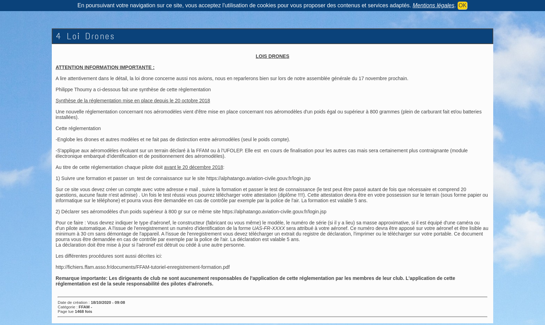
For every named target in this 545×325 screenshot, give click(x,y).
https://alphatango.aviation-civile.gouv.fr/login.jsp (258, 178)
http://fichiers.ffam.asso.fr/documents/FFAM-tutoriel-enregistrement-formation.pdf (143, 267)
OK (462, 5)
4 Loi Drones (85, 36)
